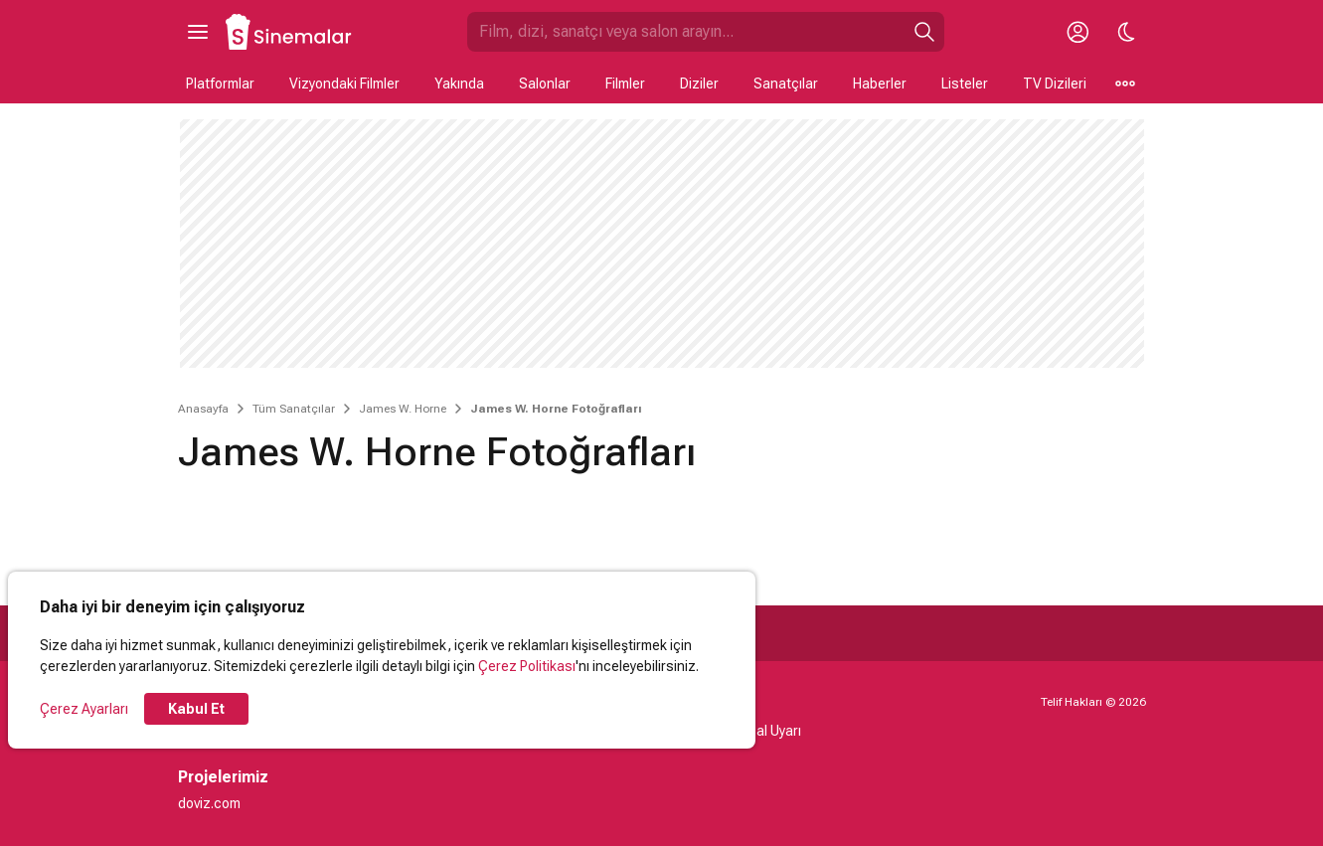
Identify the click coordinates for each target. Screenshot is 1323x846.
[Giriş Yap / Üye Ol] (1078, 32)
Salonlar (545, 83)
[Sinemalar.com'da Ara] (686, 32)
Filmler (625, 83)
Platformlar (220, 83)
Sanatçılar (785, 83)
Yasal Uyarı (767, 731)
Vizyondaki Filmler (344, 83)
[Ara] (924, 32)
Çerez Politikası (527, 666)
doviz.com (209, 803)
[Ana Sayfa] (289, 32)
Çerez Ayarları (84, 709)
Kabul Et (196, 709)
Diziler (699, 83)
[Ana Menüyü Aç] (198, 32)
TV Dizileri (1054, 83)
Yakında (459, 83)
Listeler (964, 83)
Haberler (880, 83)
